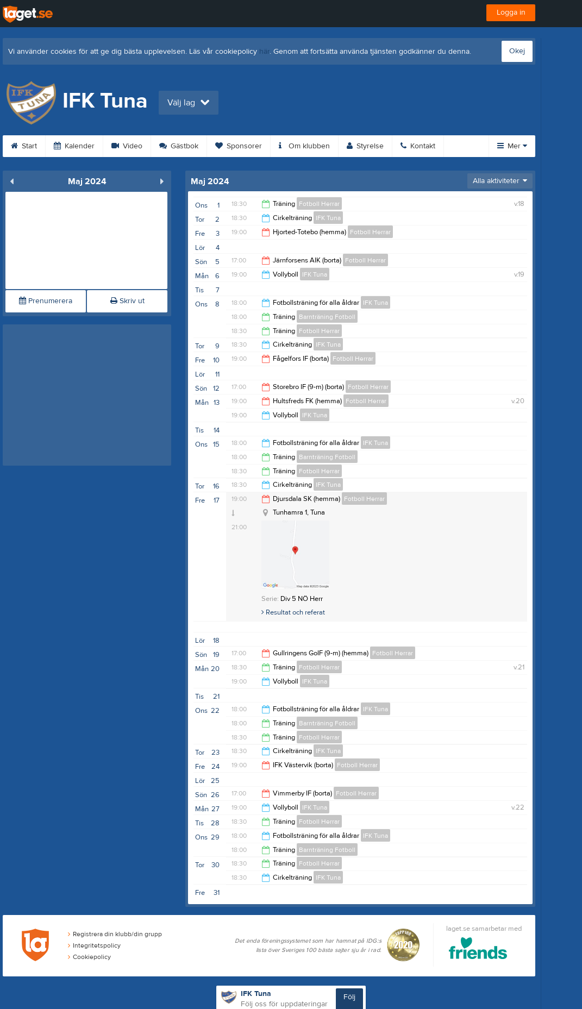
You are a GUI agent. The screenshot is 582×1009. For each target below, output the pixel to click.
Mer (512, 146)
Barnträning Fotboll (327, 316)
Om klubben (304, 146)
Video (126, 146)
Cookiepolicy (89, 956)
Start (24, 146)
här (264, 52)
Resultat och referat (293, 612)
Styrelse (365, 146)
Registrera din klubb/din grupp (115, 934)
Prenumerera (45, 301)
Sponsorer (238, 146)
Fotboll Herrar (319, 203)
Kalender (74, 146)
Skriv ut (127, 301)
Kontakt (417, 146)
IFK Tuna (328, 218)
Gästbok (178, 146)
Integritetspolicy (94, 945)
